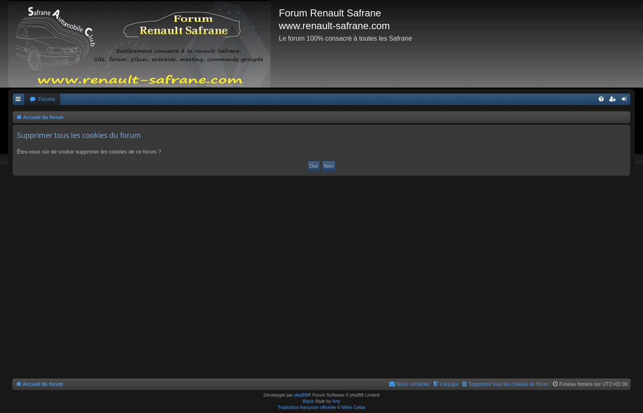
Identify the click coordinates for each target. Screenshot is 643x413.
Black (308, 401)
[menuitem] (42, 99)
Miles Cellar (353, 407)
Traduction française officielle (307, 407)
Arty (336, 401)
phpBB (301, 394)
